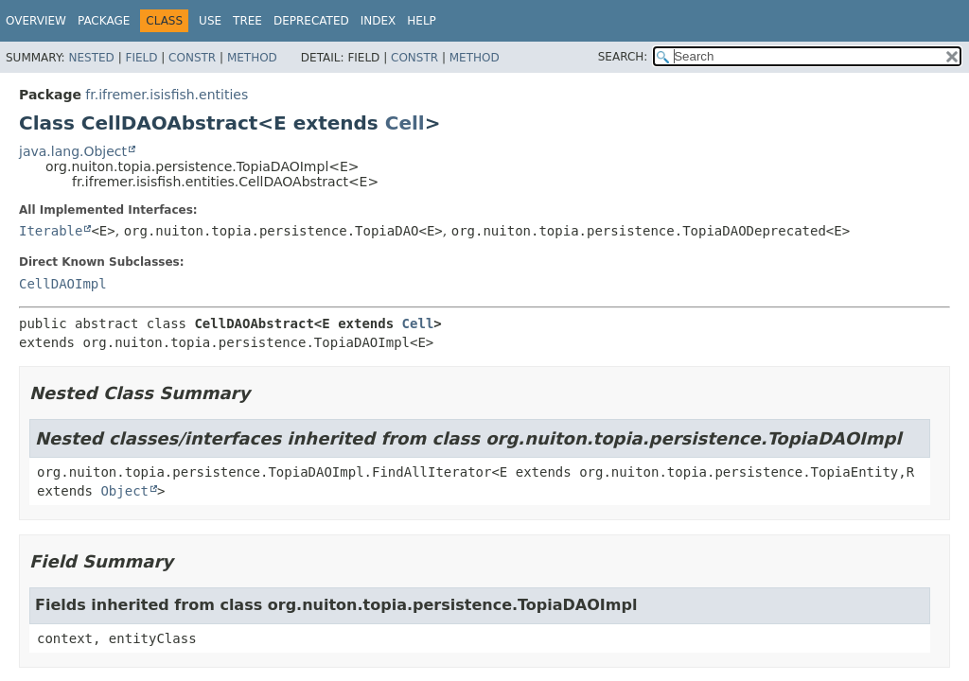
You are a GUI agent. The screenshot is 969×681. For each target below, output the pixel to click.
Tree (247, 20)
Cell (405, 123)
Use (210, 20)
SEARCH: (623, 56)
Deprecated (311, 20)
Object (124, 490)
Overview (36, 20)
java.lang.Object (73, 151)
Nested (91, 57)
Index (378, 20)
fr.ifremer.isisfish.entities (166, 94)
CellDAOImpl (63, 283)
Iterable (50, 230)
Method (252, 57)
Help (421, 20)
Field (141, 57)
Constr (192, 57)
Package (104, 20)
